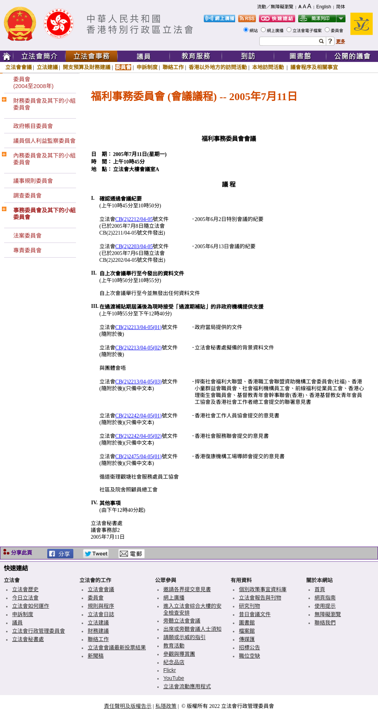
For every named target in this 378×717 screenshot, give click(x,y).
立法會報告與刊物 (260, 598)
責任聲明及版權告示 (128, 706)
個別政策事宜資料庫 (263, 589)
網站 (254, 30)
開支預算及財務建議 (86, 67)
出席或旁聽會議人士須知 (192, 629)
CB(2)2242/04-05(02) (138, 436)
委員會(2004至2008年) (33, 82)
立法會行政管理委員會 (38, 631)
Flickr (169, 670)
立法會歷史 (25, 589)
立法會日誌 (101, 614)
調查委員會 (27, 195)
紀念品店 (173, 662)
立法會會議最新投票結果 (117, 647)
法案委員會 (27, 235)
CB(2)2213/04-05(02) (138, 348)
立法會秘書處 (28, 639)
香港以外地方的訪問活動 (218, 67)
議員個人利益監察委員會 (44, 141)
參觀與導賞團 (179, 654)
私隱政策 (166, 706)
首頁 (319, 589)
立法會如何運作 (30, 606)
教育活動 (173, 646)
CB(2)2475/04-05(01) (138, 456)
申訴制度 (147, 67)
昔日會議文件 (255, 614)
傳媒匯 (247, 639)
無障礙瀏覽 (327, 614)
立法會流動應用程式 (187, 686)
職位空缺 (249, 656)
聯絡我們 (325, 623)
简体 (340, 6)
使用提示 (325, 606)
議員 (17, 623)
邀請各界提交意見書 (187, 589)
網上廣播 (276, 30)
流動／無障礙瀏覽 (275, 6)
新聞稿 (96, 656)
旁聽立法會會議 (181, 621)
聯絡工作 (173, 67)
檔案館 (247, 631)
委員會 (337, 30)
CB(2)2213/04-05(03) (138, 382)
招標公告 (249, 647)
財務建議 (98, 631)
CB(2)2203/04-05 (134, 246)
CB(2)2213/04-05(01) (138, 327)
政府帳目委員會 (33, 126)
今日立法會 (25, 598)
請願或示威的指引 (184, 637)
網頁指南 (325, 598)
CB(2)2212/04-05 (134, 219)
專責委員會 (27, 250)
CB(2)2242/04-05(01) (138, 416)
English (323, 6)
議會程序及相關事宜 (314, 67)
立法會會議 (18, 67)
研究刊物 (249, 606)
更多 (340, 41)
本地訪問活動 (268, 67)
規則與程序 (101, 606)
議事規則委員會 (33, 181)
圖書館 (247, 623)
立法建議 (47, 67)
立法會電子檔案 (308, 30)
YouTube (173, 678)
